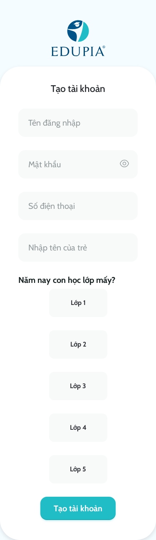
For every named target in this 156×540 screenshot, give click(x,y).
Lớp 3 (78, 386)
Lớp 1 (78, 303)
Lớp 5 (78, 469)
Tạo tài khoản (78, 508)
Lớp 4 (78, 427)
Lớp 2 (78, 344)
